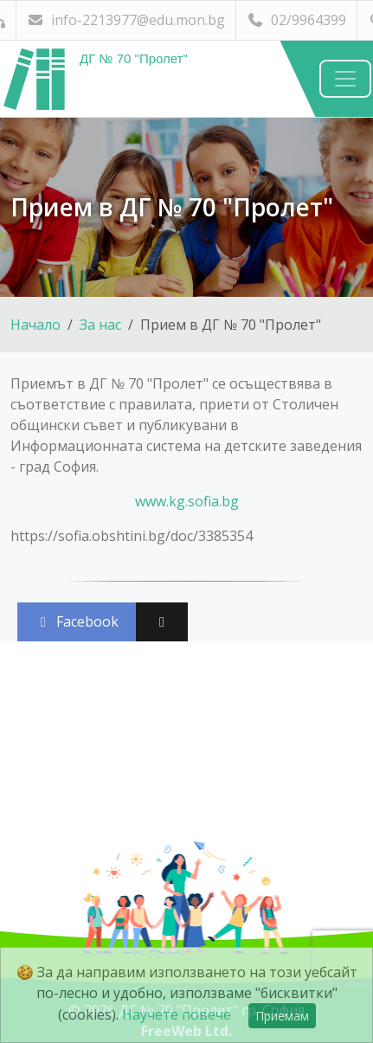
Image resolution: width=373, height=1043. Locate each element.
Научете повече (176, 1014)
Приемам (282, 1016)
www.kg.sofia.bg (187, 501)
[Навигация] (345, 78)
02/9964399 (296, 19)
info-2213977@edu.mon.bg (126, 19)
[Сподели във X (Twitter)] (162, 621)
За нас (100, 324)
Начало (35, 324)
